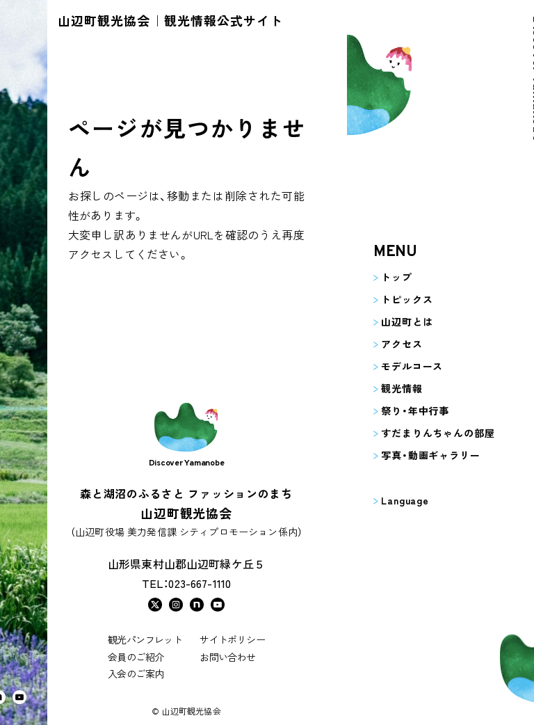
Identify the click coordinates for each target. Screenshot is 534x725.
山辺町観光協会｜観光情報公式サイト (170, 20)
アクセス (381, 344)
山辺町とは (386, 321)
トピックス (386, 299)
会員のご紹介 (135, 657)
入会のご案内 (135, 673)
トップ (376, 277)
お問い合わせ (227, 657)
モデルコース (392, 366)
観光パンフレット (145, 639)
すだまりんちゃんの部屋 (417, 433)
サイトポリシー (232, 639)
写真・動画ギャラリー (410, 455)
